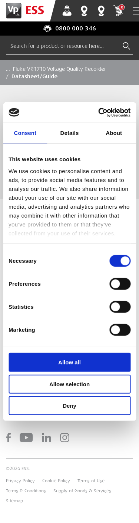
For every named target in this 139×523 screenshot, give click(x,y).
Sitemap (14, 500)
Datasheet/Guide (34, 76)
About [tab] (114, 133)
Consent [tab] (25, 133)
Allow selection (69, 384)
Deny (69, 406)
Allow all (69, 362)
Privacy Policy (20, 480)
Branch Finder (84, 10)
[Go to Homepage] (28, 10)
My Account (67, 10)
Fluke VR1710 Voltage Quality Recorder (59, 69)
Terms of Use (91, 480)
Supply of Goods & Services (82, 490)
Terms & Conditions (26, 490)
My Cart (118, 10)
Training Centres (101, 10)
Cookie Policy (56, 480)
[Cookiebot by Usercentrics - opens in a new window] (98, 112)
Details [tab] (69, 133)
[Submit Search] (126, 46)
